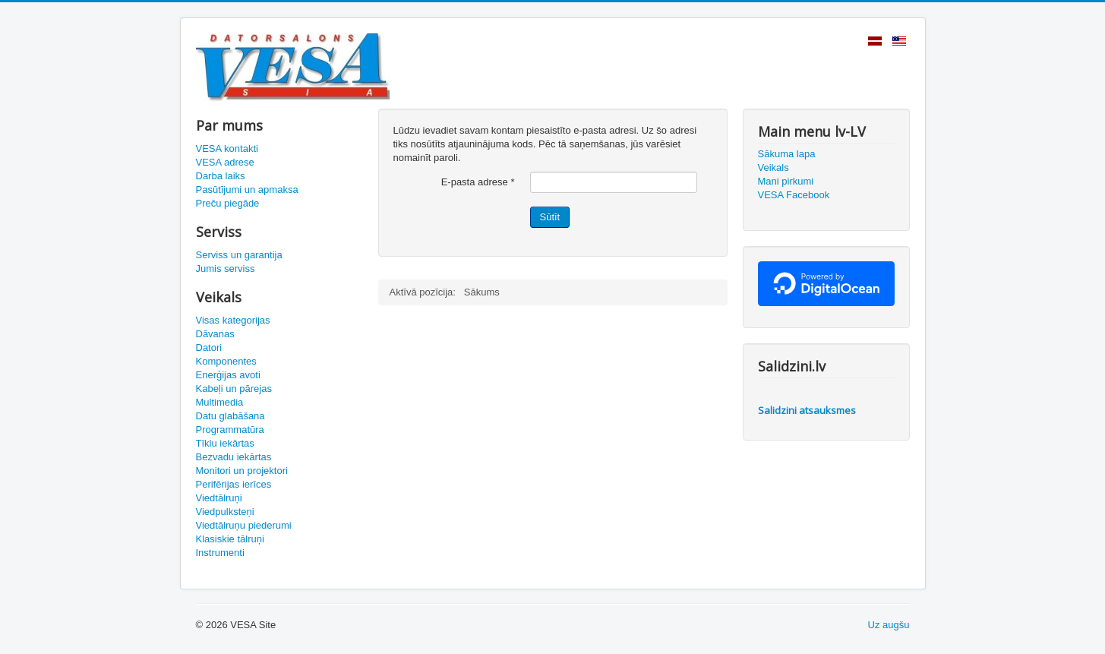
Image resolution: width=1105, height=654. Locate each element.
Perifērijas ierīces (234, 484)
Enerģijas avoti (228, 375)
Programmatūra (230, 429)
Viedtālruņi (219, 498)
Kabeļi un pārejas (234, 388)
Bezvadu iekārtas (234, 457)
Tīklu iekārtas (225, 443)
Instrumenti (220, 552)
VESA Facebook (794, 195)
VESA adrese (225, 162)
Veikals (773, 167)
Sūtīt (550, 217)
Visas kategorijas (233, 320)
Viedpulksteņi (225, 511)
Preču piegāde (228, 203)
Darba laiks (220, 176)
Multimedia (220, 402)
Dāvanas (215, 334)
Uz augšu (889, 624)
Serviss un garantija (239, 255)
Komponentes (226, 361)
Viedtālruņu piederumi (244, 525)
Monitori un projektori (242, 470)
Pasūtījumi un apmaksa (247, 189)
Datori (209, 347)
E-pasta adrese (478, 182)
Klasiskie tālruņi (230, 539)
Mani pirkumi (786, 181)
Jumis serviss (225, 268)
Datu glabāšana (230, 416)
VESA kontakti (227, 148)
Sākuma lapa (787, 154)
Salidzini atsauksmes (807, 410)
